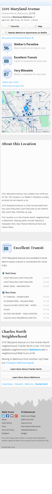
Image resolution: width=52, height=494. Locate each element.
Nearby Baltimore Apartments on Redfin (26, 32)
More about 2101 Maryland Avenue (16, 38)
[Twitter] (3, 416)
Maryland (19, 384)
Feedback (5, 433)
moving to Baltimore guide (20, 362)
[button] (26, 109)
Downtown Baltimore (23, 17)
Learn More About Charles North (26, 369)
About (4, 420)
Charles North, (9, 13)
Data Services (26, 423)
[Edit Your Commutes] (34, 16)
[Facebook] (7, 416)
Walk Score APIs (27, 420)
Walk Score (8, 412)
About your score (10, 82)
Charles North (41, 384)
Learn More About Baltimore (26, 377)
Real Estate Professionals (31, 426)
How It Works (7, 423)
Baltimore (23, 13)
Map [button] (38, 26)
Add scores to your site (13, 86)
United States (7, 384)
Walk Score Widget (28, 416)
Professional (28, 412)
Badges (24, 433)
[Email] (12, 416)
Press (4, 426)
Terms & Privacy (8, 430)
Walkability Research (29, 430)
